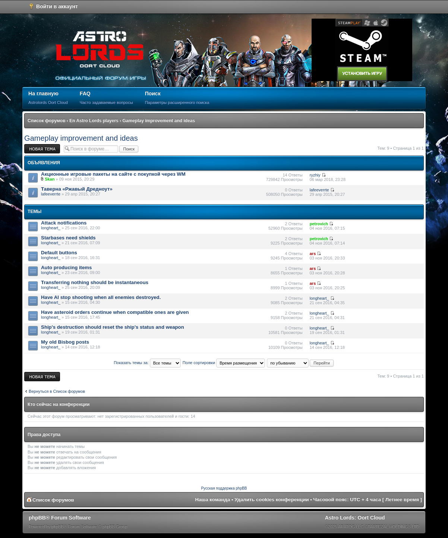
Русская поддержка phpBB (224, 488)
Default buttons (59, 252)
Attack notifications (63, 223)
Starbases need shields (68, 238)
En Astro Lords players (94, 120)
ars (313, 253)
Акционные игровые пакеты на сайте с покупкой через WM (113, 174)
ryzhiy (315, 175)
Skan (49, 179)
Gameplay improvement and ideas (158, 120)
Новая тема (42, 148)
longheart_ (50, 228)
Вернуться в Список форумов (57, 391)
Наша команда (212, 499)
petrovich (319, 224)
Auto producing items (66, 267)
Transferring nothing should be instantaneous (94, 282)
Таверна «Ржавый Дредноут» (77, 189)
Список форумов (46, 120)
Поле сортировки (224, 362)
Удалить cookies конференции (271, 499)
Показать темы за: (147, 362)
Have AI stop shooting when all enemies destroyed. (101, 297)
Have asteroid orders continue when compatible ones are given (115, 312)
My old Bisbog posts (65, 342)
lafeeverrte (50, 194)
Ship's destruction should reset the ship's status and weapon (112, 327)
